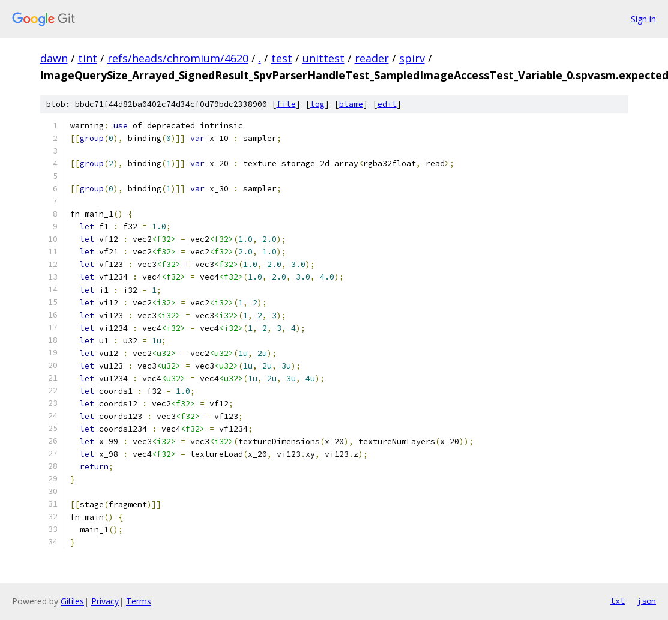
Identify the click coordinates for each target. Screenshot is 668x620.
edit (387, 104)
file (286, 104)
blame (351, 104)
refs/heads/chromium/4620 (177, 58)
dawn (54, 58)
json (646, 600)
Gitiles (72, 601)
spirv (412, 58)
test (281, 58)
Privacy (105, 601)
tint (87, 58)
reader (372, 58)
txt (617, 600)
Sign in (643, 19)
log (317, 104)
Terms (138, 601)
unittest (323, 58)
